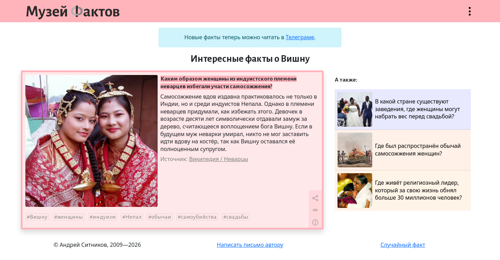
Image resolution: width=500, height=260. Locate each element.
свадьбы (237, 217)
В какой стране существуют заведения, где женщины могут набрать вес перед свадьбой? (399, 109)
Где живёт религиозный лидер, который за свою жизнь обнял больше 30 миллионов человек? (400, 190)
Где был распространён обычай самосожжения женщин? (399, 150)
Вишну (39, 217)
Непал (133, 217)
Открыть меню (470, 15)
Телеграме (300, 37)
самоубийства (199, 217)
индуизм (104, 217)
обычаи (161, 217)
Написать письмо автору (250, 245)
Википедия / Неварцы (218, 159)
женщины (70, 217)
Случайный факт (403, 245)
